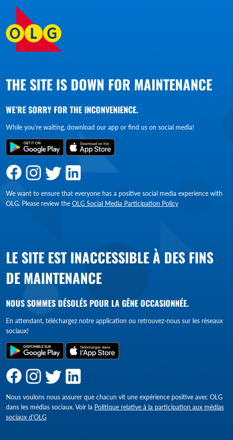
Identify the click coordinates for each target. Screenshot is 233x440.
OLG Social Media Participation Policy (125, 203)
